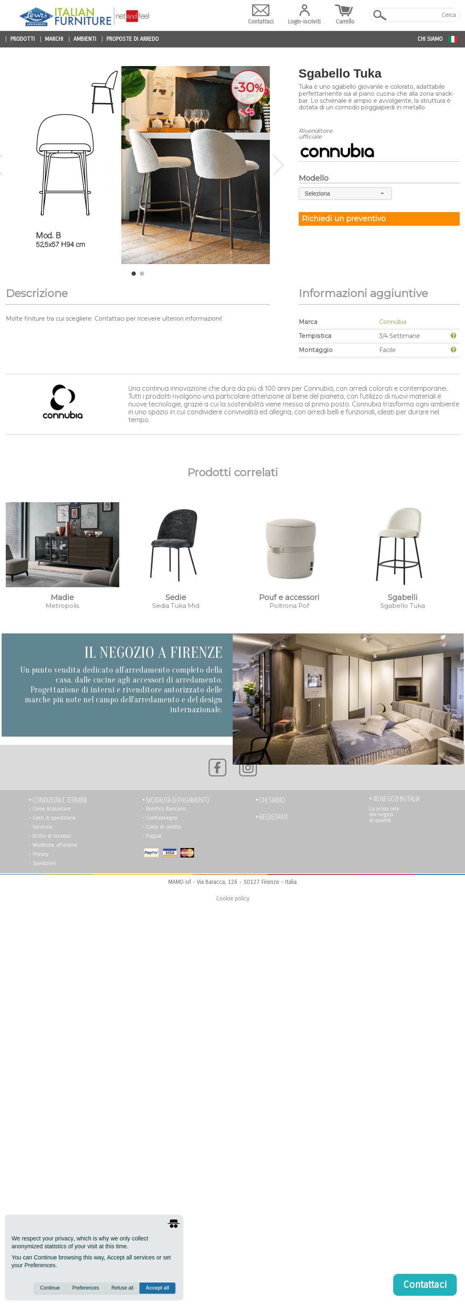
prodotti (22, 39)
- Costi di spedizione (52, 818)
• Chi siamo (270, 799)
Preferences (85, 1288)
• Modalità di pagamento (176, 799)
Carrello (345, 14)
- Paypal (151, 836)
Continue (50, 1288)
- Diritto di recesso (50, 836)
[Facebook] (217, 767)
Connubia (392, 322)
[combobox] (345, 193)
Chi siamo (430, 39)
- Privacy (39, 854)
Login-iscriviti (304, 14)
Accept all (157, 1288)
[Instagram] (248, 767)
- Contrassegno (159, 818)
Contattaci (261, 14)
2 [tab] (142, 274)
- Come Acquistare (50, 809)
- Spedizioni (42, 863)
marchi (54, 39)
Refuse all (122, 1288)
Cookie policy (232, 898)
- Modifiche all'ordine (53, 845)
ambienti (84, 39)
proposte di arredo (132, 39)
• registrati (272, 816)
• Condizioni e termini (58, 799)
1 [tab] (134, 274)
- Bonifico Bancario (164, 809)
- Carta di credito (161, 827)
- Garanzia (40, 827)
